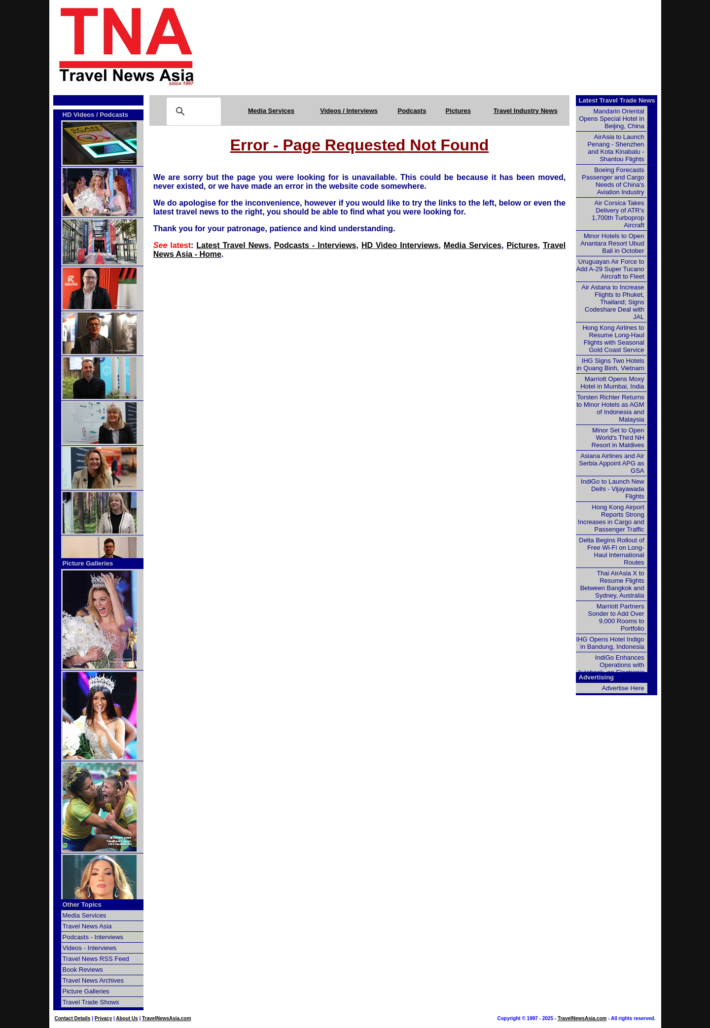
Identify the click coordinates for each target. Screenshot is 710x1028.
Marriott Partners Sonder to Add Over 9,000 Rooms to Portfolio (616, 617)
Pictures (458, 110)
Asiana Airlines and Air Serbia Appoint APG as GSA (611, 463)
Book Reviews (83, 969)
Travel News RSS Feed (96, 958)
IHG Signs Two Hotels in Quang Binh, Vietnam (610, 364)
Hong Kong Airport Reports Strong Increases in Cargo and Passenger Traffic (611, 518)
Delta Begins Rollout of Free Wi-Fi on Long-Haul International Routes (611, 551)
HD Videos (79, 114)
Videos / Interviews (349, 110)
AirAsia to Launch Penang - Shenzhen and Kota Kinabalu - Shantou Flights (616, 148)
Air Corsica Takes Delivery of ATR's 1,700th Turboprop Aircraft (618, 214)
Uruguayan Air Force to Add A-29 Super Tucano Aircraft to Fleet (610, 269)
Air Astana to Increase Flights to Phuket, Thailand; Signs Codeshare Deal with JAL (612, 302)
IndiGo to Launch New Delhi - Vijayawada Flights (612, 489)
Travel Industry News (526, 110)
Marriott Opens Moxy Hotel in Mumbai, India (612, 382)
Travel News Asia (87, 926)
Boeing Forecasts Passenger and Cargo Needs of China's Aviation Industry (613, 181)
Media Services (271, 110)
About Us (127, 1018)
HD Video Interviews (400, 245)
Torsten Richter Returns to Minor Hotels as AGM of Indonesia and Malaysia (610, 408)
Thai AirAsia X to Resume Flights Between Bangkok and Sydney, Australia (612, 584)
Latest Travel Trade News (617, 100)
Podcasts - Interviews (315, 245)
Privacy (103, 1018)
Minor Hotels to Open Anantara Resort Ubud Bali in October (612, 243)
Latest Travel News (232, 245)
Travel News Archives (93, 980)
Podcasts (412, 110)
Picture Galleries (88, 563)
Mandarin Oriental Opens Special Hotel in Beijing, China (611, 118)
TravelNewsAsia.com (166, 1018)
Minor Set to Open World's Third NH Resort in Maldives (618, 437)
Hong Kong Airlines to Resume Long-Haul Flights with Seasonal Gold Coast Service (613, 339)
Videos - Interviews (90, 948)
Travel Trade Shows (91, 1002)
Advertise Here (623, 688)
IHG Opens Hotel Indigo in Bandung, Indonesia (610, 643)
